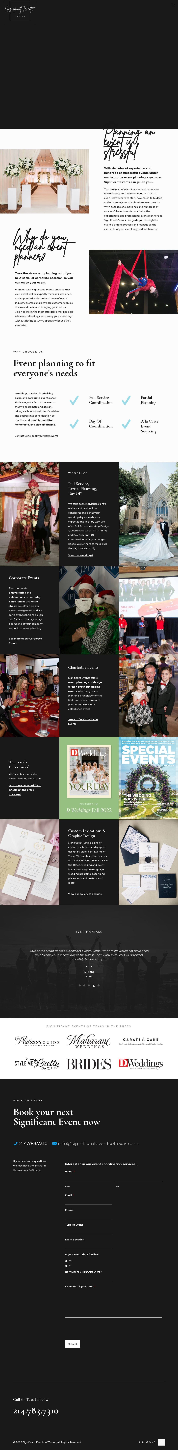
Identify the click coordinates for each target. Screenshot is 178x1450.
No (70, 1265)
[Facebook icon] (140, 1442)
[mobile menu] (173, 5)
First (67, 1187)
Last (117, 1187)
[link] (37, 1041)
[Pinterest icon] (147, 1442)
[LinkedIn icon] (143, 1442)
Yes (70, 1260)
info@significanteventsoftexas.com (95, 1143)
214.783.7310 (30, 1143)
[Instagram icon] (150, 1442)
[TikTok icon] (154, 1442)
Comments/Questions (80, 1286)
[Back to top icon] (161, 1442)
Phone (69, 1210)
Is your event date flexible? (82, 1254)
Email (69, 1195)
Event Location (74, 1239)
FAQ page (35, 1170)
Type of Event (74, 1224)
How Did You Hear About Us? (83, 1271)
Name (70, 1171)
